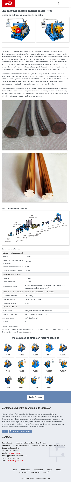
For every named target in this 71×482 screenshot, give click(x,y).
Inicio (14, 470)
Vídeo (49, 470)
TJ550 (22, 355)
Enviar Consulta (35, 397)
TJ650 (49, 355)
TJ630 (22, 371)
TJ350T (49, 371)
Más (5, 431)
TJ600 (35, 355)
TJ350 (35, 387)
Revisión (46, 472)
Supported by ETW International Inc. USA (35, 478)
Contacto (7, 436)
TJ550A (63, 355)
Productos (25, 470)
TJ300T (21, 387)
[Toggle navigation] (66, 4)
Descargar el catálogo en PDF (21, 431)
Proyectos (38, 470)
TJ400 (49, 387)
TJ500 (8, 355)
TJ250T (8, 387)
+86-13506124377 (14, 453)
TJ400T (63, 371)
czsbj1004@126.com (15, 461)
